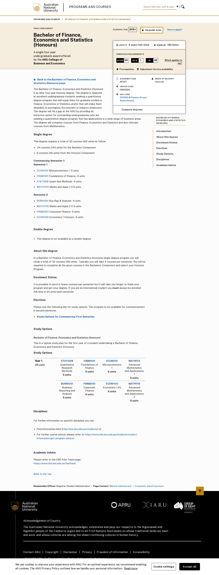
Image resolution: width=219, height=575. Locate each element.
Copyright (52, 552)
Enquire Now (151, 30)
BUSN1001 (43, 200)
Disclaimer (70, 552)
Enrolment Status (167, 142)
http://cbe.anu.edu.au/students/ (80, 429)
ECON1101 (42, 170)
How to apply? (174, 29)
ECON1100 (43, 217)
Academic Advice (166, 165)
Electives (161, 148)
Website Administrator (120, 486)
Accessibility (141, 552)
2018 (132, 29)
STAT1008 (43, 181)
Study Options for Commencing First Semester (66, 316)
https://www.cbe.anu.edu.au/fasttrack (55, 463)
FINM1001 (42, 176)
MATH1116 (43, 206)
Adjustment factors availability (155, 69)
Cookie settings (163, 566)
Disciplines (162, 159)
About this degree (167, 137)
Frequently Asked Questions (149, 486)
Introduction (163, 131)
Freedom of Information (112, 552)
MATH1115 (43, 187)
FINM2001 (43, 211)
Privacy (87, 552)
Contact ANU (31, 552)
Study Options (164, 153)
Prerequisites (125, 69)
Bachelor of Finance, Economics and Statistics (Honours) (97, 19)
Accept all (189, 566)
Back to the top (42, 474)
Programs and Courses (90, 7)
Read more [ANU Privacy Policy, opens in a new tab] (131, 568)
